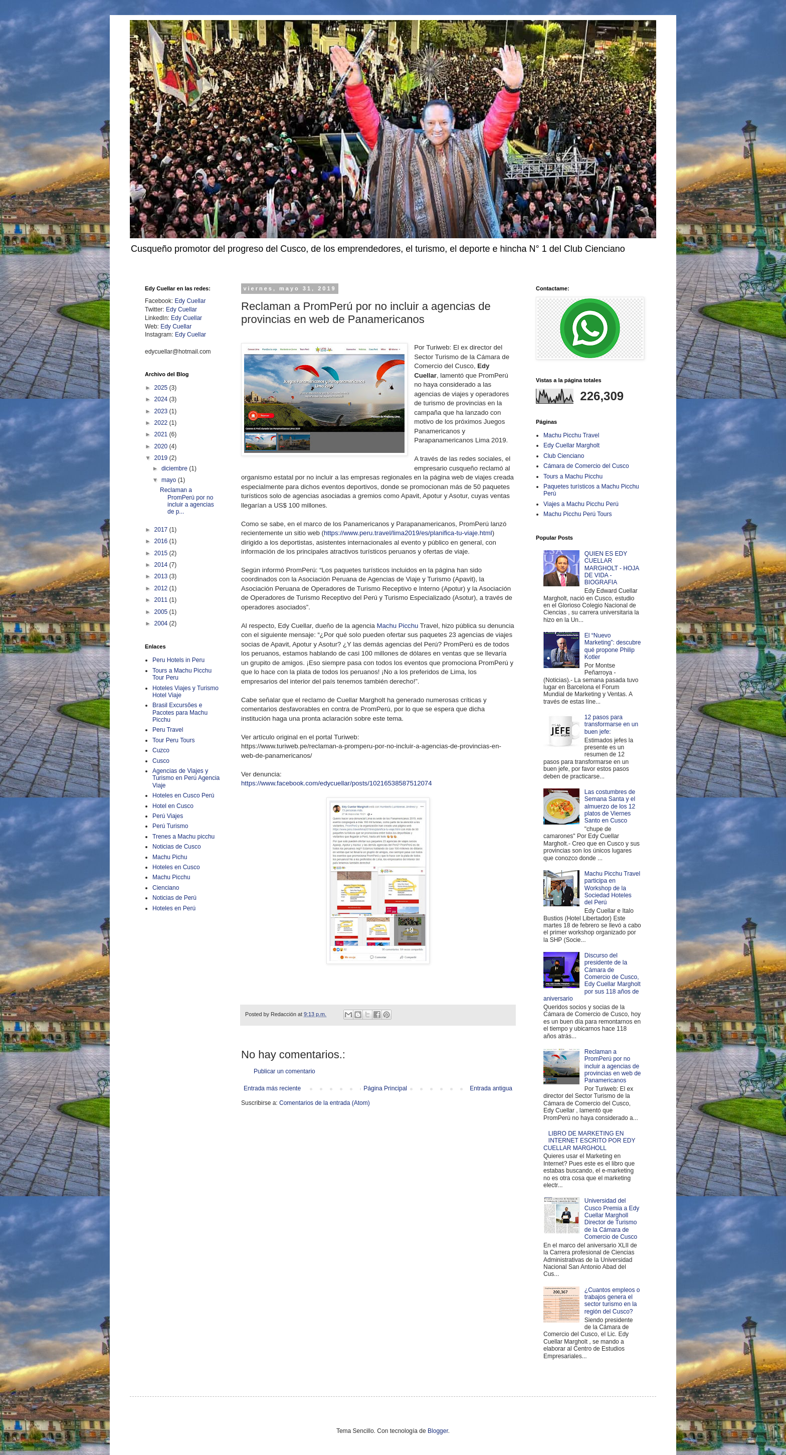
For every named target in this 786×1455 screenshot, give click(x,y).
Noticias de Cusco (176, 846)
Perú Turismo (170, 826)
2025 (161, 387)
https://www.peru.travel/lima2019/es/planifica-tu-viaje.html (408, 533)
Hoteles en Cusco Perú (183, 795)
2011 (161, 599)
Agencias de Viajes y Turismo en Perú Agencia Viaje (186, 778)
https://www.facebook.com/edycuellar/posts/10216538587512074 (336, 783)
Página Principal (385, 1088)
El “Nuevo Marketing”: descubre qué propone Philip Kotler (612, 646)
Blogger (438, 1430)
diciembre (175, 468)
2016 (161, 541)
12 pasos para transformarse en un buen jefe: (611, 724)
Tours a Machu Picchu (573, 476)
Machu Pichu (169, 857)
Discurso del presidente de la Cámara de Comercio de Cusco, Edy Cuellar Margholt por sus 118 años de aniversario (592, 977)
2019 (161, 457)
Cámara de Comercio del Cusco (586, 465)
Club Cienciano (563, 455)
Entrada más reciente (272, 1088)
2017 (161, 529)
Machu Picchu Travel (571, 435)
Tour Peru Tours (173, 740)
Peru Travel (167, 729)
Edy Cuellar (190, 300)
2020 (161, 446)
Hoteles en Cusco (176, 867)
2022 (161, 422)
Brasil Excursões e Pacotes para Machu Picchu (180, 712)
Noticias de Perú (174, 897)
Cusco (160, 760)
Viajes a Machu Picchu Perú (581, 504)
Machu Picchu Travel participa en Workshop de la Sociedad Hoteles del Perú (612, 888)
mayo (169, 479)
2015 (161, 553)
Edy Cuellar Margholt (571, 445)
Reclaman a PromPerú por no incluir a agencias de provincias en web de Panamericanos (612, 1066)
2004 (161, 623)
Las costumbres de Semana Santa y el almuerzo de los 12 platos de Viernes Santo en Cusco (609, 806)
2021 (161, 434)
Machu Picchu (398, 625)
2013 (161, 576)
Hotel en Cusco (172, 806)
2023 (161, 411)
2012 (161, 588)
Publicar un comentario (284, 1071)
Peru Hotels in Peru (178, 660)
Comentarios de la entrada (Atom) (324, 1102)
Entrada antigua (491, 1088)
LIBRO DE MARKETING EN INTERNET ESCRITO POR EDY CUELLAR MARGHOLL (589, 1141)
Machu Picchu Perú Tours (577, 514)
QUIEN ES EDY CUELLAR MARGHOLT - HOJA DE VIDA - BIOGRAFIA (611, 568)
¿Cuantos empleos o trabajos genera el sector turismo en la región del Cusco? (612, 1300)
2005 (161, 611)
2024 (161, 399)
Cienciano (165, 887)
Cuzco (160, 750)
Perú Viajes (167, 816)
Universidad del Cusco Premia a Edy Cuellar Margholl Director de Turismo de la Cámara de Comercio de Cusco (611, 1218)
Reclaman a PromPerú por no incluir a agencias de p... (187, 501)
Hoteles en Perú (173, 908)
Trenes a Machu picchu (183, 836)
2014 (161, 564)
